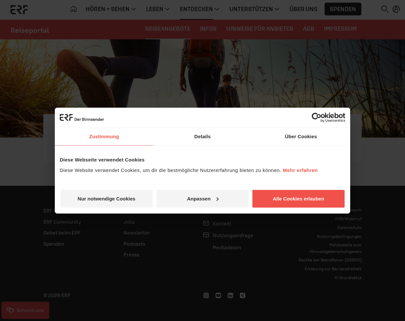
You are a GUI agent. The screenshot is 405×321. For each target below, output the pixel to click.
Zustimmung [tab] (104, 136)
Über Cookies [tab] (301, 136)
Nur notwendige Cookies (107, 198)
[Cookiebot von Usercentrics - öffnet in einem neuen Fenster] (316, 118)
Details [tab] (202, 136)
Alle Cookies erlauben (298, 198)
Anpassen (203, 198)
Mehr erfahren (300, 170)
